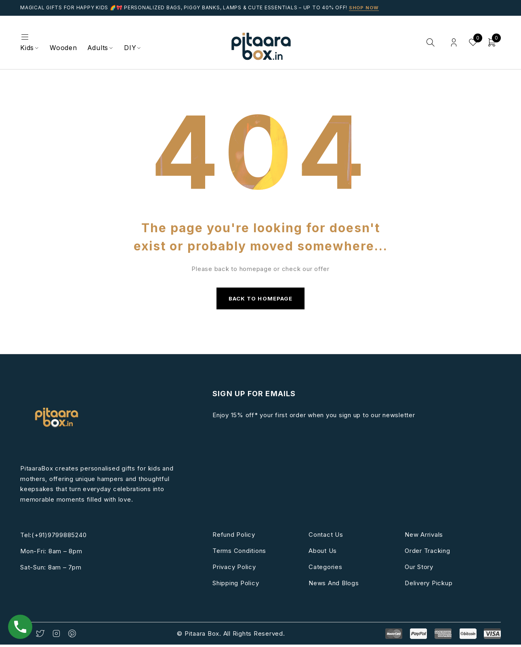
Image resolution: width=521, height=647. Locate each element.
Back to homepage (260, 299)
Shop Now (364, 7)
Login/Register (452, 43)
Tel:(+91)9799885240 (53, 537)
